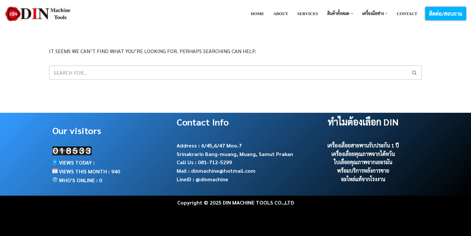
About (280, 13)
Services (307, 13)
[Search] (228, 72)
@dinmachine (212, 179)
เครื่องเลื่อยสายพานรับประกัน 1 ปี (363, 145)
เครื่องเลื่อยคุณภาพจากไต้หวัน (363, 153)
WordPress (114, 227)
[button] (352, 13)
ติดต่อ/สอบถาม (445, 13)
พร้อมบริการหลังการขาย (363, 170)
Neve (55, 227)
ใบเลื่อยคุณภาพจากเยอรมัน (363, 162)
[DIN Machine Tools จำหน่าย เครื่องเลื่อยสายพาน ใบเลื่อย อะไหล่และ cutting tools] (37, 13)
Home (257, 13)
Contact (407, 13)
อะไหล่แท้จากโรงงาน (363, 179)
